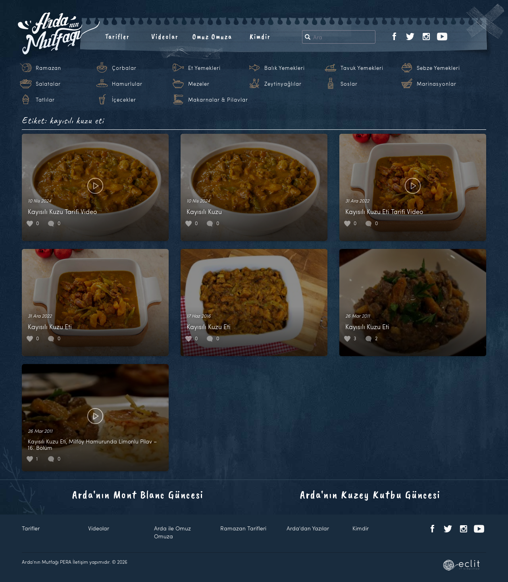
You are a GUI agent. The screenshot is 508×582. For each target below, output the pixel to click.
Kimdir (260, 36)
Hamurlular (127, 83)
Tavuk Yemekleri (362, 67)
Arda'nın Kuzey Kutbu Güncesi (370, 494)
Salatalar (48, 83)
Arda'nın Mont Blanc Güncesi (138, 494)
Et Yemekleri (204, 67)
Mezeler (199, 83)
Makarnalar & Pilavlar (218, 99)
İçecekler (124, 99)
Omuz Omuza (212, 36)
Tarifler (117, 36)
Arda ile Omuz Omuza (172, 532)
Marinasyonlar (436, 83)
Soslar (349, 83)
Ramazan (48, 67)
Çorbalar (124, 67)
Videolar (165, 36)
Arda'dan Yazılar (308, 528)
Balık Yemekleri (284, 67)
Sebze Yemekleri (438, 67)
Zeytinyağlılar (283, 83)
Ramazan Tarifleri (243, 528)
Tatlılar (45, 99)
